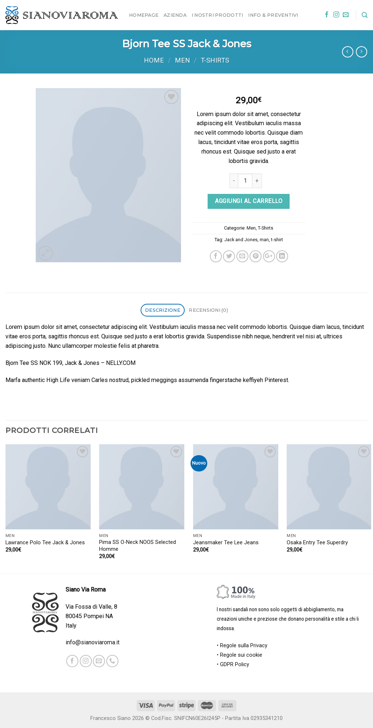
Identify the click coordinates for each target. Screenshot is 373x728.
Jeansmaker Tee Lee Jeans (226, 543)
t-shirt (277, 239)
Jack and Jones (241, 239)
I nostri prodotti (217, 15)
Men (182, 60)
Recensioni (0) (208, 310)
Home (154, 60)
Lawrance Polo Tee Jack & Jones (45, 543)
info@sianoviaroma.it (92, 642)
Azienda (175, 15)
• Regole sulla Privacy (242, 646)
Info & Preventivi (273, 15)
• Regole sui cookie (239, 655)
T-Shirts (215, 60)
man (264, 239)
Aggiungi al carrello (248, 201)
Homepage (143, 15)
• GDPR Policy (233, 664)
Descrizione (162, 310)
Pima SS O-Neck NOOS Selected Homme (137, 545)
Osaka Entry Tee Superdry (317, 543)
